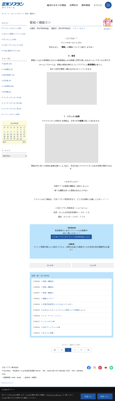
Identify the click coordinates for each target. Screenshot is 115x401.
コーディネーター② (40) (12, 103)
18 (4, 136)
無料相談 (86, 5)
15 (18, 134)
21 (14, 136)
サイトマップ (8, 383)
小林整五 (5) (8, 69)
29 (18, 139)
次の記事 (93, 265)
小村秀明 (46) (8, 86)
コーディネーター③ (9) (12, 109)
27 (11, 139)
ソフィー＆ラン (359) (11, 114)
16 (21, 134)
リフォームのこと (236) (12, 28)
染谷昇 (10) (7, 64)
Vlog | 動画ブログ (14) (11, 51)
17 (24, 134)
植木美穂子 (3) (8, 75)
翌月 (24, 142)
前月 (4, 142)
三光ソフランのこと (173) (13, 45)
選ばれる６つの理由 (56, 5)
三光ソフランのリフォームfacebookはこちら (72, 237)
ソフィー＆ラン (79, 28)
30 (21, 139)
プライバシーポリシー (54, 395)
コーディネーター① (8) (12, 97)
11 (4, 134)
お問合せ (74, 5)
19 (8, 136)
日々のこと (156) (9, 39)
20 (11, 136)
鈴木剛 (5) (7, 92)
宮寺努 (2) (7, 81)
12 (8, 134)
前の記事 (50, 265)
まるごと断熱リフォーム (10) (14, 34)
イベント (98, 5)
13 (11, 134)
